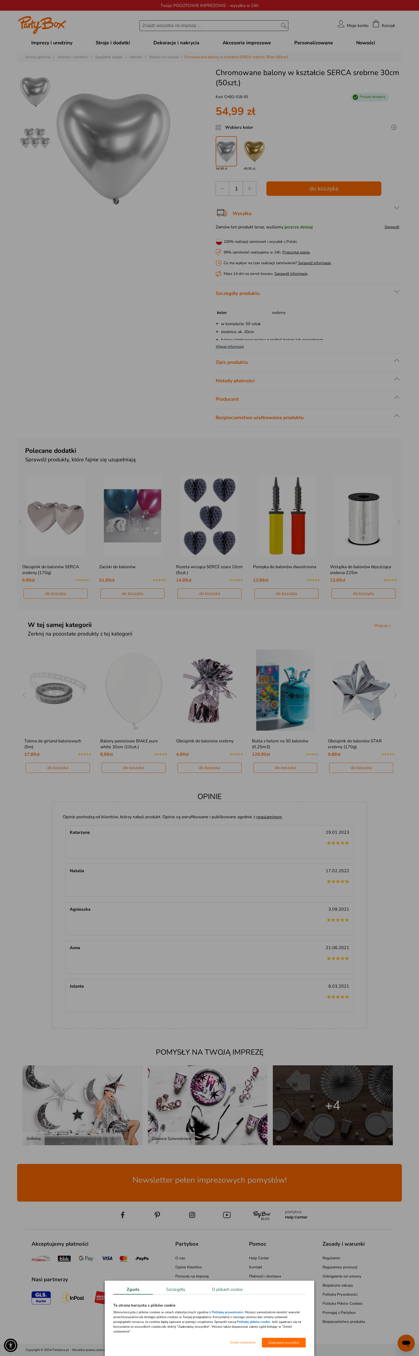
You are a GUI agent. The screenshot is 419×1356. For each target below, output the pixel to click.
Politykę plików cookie (253, 1322)
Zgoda (133, 1289)
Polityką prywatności (227, 1312)
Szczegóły (175, 1289)
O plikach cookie (227, 1289)
